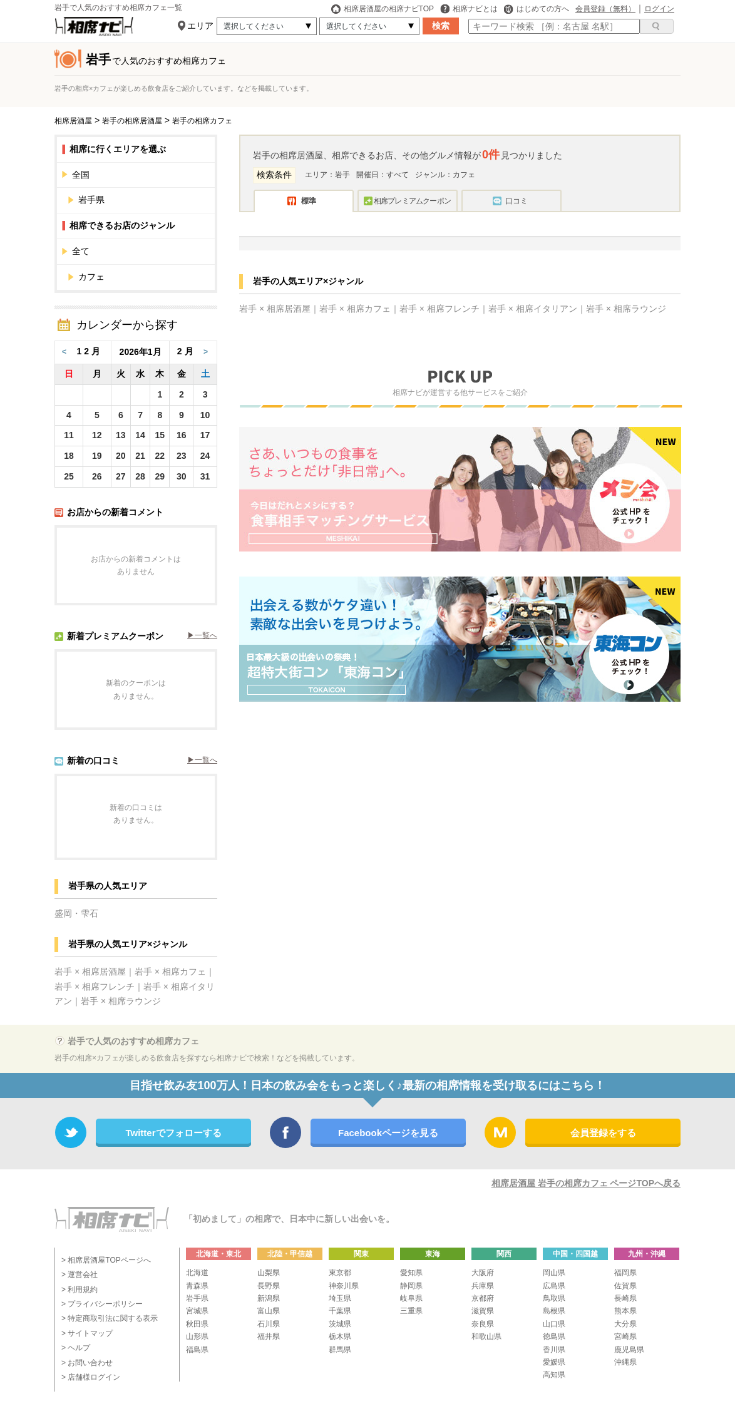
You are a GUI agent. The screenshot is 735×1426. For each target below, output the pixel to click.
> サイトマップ (87, 1333)
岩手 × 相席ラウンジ (121, 1001)
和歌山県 (486, 1336)
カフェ (91, 277)
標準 (308, 201)
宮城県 (197, 1310)
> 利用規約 (79, 1289)
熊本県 (625, 1310)
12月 (90, 351)
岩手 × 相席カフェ (170, 972)
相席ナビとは (469, 8)
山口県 (554, 1324)
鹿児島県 (629, 1349)
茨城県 (340, 1324)
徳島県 (554, 1336)
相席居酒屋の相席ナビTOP (382, 8)
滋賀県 (482, 1310)
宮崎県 (625, 1336)
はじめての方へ (536, 8)
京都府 (482, 1298)
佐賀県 (625, 1285)
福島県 (197, 1349)
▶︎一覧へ (202, 635)
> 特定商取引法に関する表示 (109, 1318)
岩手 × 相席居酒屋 (90, 972)
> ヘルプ (75, 1347)
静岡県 (411, 1285)
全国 (138, 175)
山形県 (197, 1336)
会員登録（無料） (605, 8)
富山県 (268, 1310)
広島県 (554, 1285)
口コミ (516, 201)
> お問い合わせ (87, 1362)
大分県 (625, 1324)
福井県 (268, 1336)
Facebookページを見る (388, 1132)
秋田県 (197, 1324)
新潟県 (268, 1298)
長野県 (268, 1285)
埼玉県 (340, 1298)
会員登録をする (603, 1132)
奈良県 (482, 1324)
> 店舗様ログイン (90, 1377)
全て (138, 251)
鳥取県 (554, 1298)
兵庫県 (482, 1285)
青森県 (197, 1285)
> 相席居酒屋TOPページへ (106, 1260)
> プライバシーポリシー (102, 1304)
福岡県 (625, 1272)
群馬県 (340, 1349)
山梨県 (268, 1272)
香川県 (554, 1349)
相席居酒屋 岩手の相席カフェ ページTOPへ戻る (586, 1183)
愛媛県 (554, 1362)
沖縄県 (625, 1362)
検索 (441, 26)
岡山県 (554, 1272)
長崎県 (625, 1298)
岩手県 (141, 200)
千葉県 (340, 1310)
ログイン (659, 8)
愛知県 (411, 1272)
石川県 (268, 1324)
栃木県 (340, 1336)
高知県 (554, 1374)
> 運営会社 (79, 1274)
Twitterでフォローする (173, 1132)
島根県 (554, 1310)
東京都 (340, 1272)
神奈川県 (344, 1285)
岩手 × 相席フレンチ (94, 987)
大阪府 (482, 1272)
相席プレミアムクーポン (412, 201)
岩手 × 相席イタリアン (532, 309)
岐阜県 (411, 1298)
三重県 (411, 1310)
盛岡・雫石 (76, 913)
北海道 (197, 1272)
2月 (186, 351)
